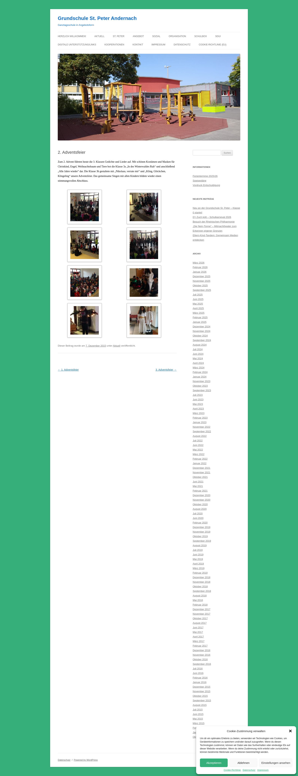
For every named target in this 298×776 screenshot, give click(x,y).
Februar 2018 (200, 604)
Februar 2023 (200, 417)
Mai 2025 (198, 303)
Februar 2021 (200, 490)
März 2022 (198, 454)
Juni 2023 (198, 399)
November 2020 (201, 499)
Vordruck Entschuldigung (206, 185)
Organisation (177, 36)
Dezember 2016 (201, 650)
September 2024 (202, 340)
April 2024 (198, 363)
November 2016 (201, 654)
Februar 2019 (200, 572)
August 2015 (200, 705)
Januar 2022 (199, 463)
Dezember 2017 (201, 609)
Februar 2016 (200, 677)
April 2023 (198, 408)
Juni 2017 (198, 627)
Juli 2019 (198, 550)
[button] (290, 731)
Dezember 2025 (201, 276)
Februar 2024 (200, 372)
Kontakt (137, 44)
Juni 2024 (198, 353)
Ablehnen (243, 762)
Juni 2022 (198, 445)
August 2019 (200, 545)
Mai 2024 (198, 358)
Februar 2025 (200, 317)
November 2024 (201, 331)
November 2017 (201, 613)
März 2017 (198, 641)
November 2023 (201, 381)
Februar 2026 (200, 267)
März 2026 (198, 262)
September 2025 (202, 290)
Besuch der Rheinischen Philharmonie (214, 221)
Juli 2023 (198, 395)
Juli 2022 (198, 440)
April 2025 (198, 308)
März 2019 (198, 568)
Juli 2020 (198, 513)
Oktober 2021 (200, 477)
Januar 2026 (199, 271)
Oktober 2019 (200, 536)
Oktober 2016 (200, 659)
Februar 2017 (200, 645)
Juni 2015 (198, 714)
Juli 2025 (198, 294)
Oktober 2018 (200, 586)
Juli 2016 (198, 668)
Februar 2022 (200, 458)
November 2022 (201, 426)
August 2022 (200, 436)
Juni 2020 (198, 518)
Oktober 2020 (200, 504)
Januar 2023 (199, 422)
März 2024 (198, 367)
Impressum (263, 770)
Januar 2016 (199, 682)
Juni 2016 (198, 673)
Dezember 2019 (201, 527)
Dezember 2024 (201, 326)
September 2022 (202, 431)
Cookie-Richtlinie (232, 770)
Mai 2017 (198, 632)
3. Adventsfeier (166, 369)
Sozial (156, 36)
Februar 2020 (200, 522)
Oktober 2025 (200, 285)
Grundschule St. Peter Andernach (97, 18)
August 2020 (200, 509)
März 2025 (198, 312)
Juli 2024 (198, 349)
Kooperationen (114, 44)
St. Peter (118, 36)
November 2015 (201, 691)
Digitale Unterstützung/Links (77, 44)
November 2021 (201, 472)
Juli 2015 (198, 709)
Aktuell (99, 36)
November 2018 (201, 581)
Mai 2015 (198, 718)
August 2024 (200, 344)
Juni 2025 (198, 299)
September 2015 (202, 700)
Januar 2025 (199, 322)
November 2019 (201, 531)
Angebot (138, 36)
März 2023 (198, 413)
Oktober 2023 (200, 385)
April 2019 (198, 563)
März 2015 (198, 723)
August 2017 (200, 623)
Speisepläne (199, 180)
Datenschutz (249, 770)
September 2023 (202, 390)
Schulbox (200, 36)
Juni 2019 (198, 554)
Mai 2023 (198, 404)
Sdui (218, 36)
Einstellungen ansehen (275, 762)
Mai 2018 (198, 600)
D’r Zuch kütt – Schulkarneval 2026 (212, 217)
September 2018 (202, 591)
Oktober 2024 (200, 335)
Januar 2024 (199, 376)
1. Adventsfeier (68, 369)
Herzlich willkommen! (72, 36)
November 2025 (201, 281)
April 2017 (198, 636)
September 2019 (202, 540)
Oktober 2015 (200, 695)
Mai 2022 (198, 449)
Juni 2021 (198, 481)
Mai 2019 (198, 559)
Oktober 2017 (200, 618)
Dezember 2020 (201, 495)
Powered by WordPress (86, 760)
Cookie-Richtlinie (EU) (212, 44)
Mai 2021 (198, 486)
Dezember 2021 (201, 467)
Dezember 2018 (201, 577)
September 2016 (202, 664)
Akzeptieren (213, 762)
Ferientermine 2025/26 (205, 176)
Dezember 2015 (201, 686)
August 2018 (200, 595)
